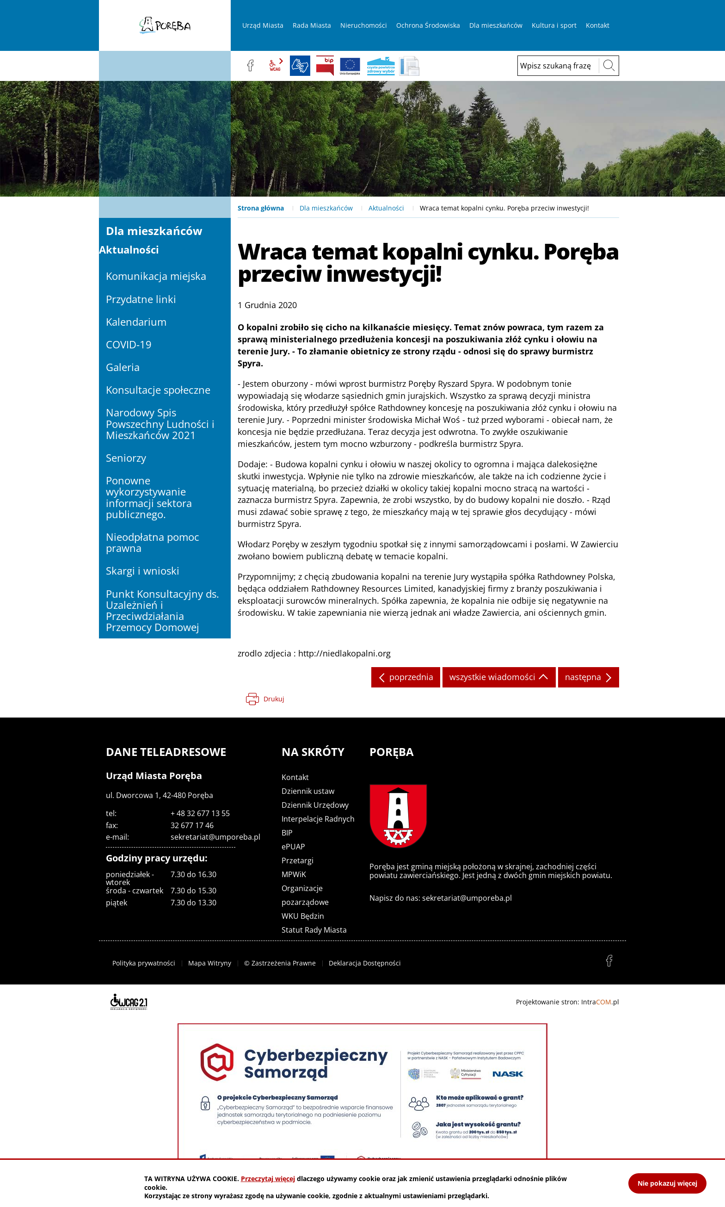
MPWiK (294, 874)
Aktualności (386, 208)
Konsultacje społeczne (158, 389)
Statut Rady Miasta (314, 930)
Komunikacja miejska (156, 276)
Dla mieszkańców (326, 208)
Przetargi (297, 860)
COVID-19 (129, 344)
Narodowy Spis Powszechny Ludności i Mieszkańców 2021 (160, 423)
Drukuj (274, 698)
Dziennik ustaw (308, 791)
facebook (250, 66)
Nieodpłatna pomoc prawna (152, 542)
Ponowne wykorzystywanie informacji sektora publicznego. (149, 497)
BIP (325, 66)
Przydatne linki (141, 299)
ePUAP (293, 847)
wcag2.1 (275, 66)
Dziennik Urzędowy (315, 805)
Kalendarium (136, 321)
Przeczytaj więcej (268, 1178)
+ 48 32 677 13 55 (200, 813)
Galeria (123, 367)
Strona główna (261, 208)
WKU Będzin (303, 916)
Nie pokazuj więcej (667, 1183)
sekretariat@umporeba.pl (215, 837)
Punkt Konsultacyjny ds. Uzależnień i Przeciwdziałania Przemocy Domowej (162, 610)
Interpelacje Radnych (318, 819)
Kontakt (295, 777)
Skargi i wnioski (142, 570)
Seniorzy (126, 457)
